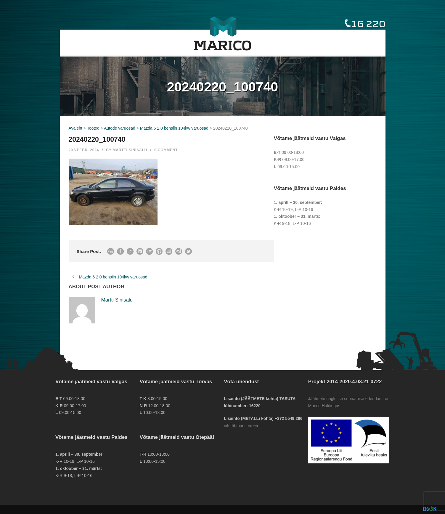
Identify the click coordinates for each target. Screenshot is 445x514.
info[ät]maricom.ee (241, 425)
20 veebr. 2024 (84, 150)
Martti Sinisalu (130, 150)
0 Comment (166, 150)
